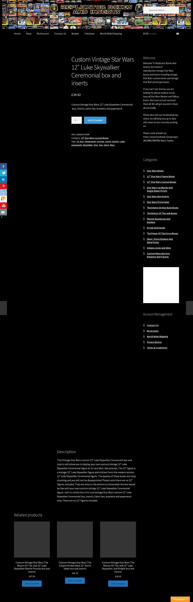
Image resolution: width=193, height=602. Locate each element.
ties (101, 145)
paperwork (76, 145)
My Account (43, 33)
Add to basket (95, 120)
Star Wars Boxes (155, 170)
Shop (28, 33)
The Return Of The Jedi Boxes (162, 213)
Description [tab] (20, 416)
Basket (75, 33)
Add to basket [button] (32, 545)
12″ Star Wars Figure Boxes (161, 176)
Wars (112, 145)
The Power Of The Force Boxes (162, 233)
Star (96, 145)
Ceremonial (90, 141)
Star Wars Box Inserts (158, 196)
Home (17, 33)
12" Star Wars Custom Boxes (95, 138)
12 (78, 141)
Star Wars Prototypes (158, 202)
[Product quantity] (76, 120)
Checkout (89, 33)
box (82, 141)
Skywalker (88, 145)
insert (108, 141)
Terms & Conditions (157, 347)
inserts (115, 141)
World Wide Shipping (111, 33)
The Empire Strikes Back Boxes (162, 207)
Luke (122, 141)
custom (100, 141)
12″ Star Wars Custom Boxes (161, 182)
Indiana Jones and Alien (159, 247)
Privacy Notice (154, 342)
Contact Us (60, 33)
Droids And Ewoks (156, 227)
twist (106, 145)
